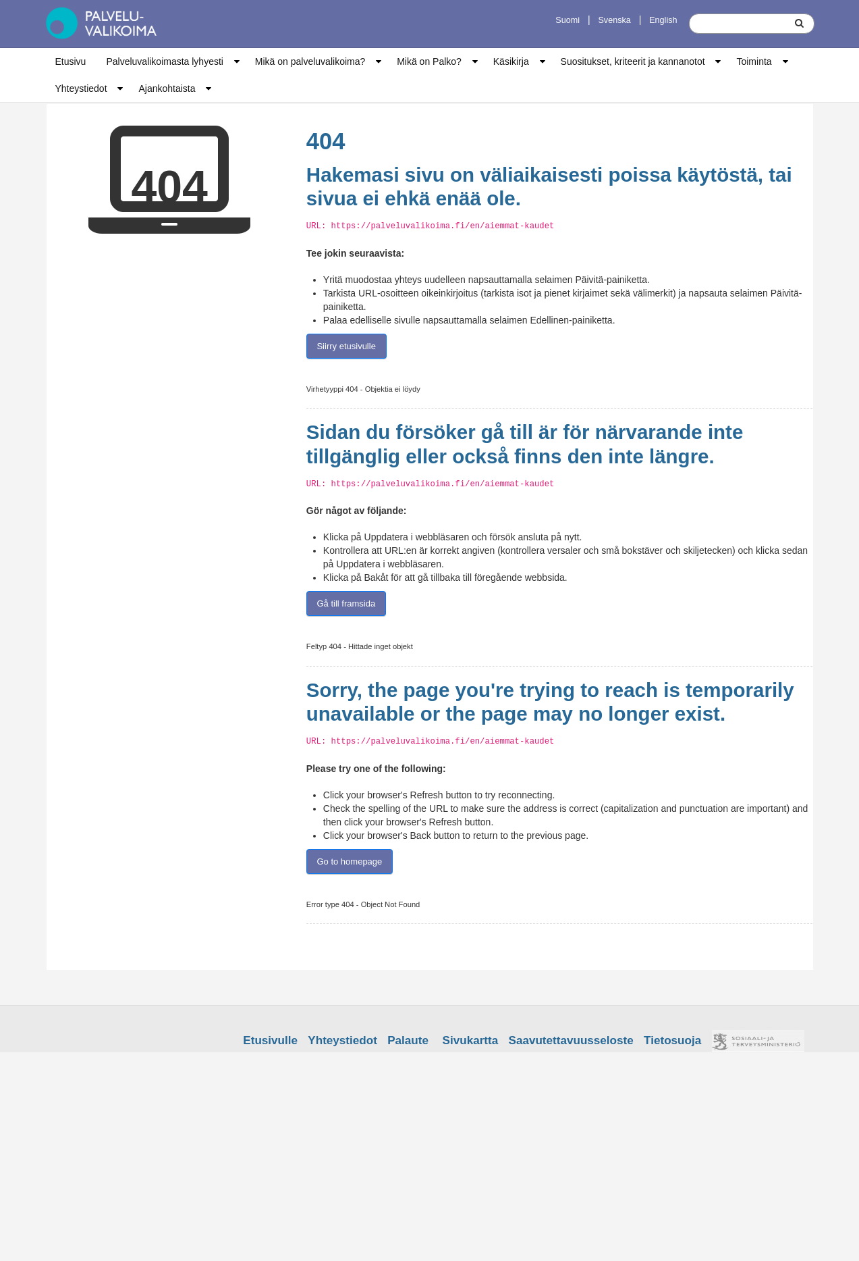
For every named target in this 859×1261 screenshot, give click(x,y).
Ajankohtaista (166, 88)
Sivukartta (471, 1040)
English (663, 20)
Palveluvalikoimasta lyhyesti (164, 61)
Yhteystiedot (81, 88)
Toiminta (753, 61)
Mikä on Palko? (429, 61)
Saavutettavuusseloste (571, 1040)
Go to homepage (349, 861)
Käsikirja (511, 61)
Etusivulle (270, 1040)
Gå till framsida (345, 603)
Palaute (407, 1040)
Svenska (614, 20)
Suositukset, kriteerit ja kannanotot (633, 61)
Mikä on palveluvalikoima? (310, 61)
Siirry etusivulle (345, 346)
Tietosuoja (672, 1040)
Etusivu (70, 61)
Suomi (567, 20)
